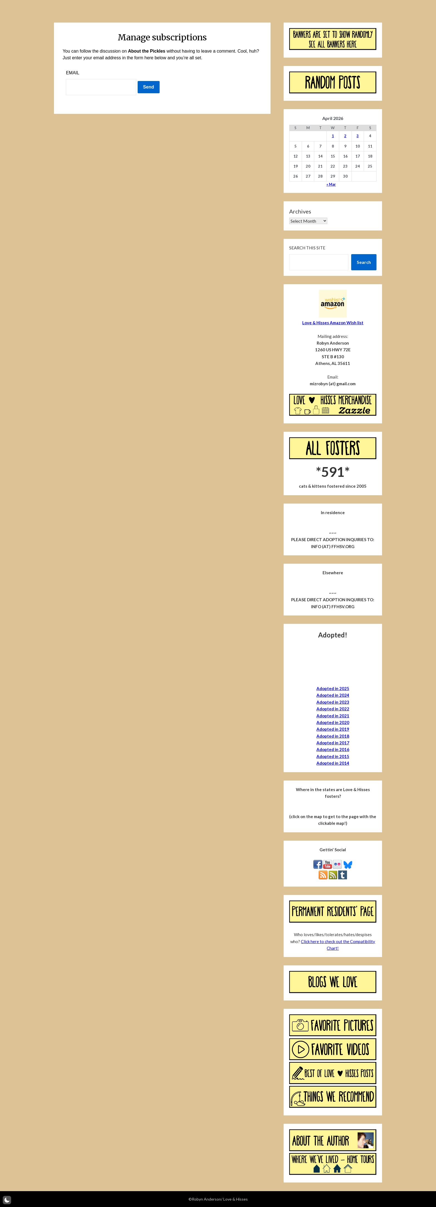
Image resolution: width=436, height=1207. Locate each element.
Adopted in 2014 (332, 763)
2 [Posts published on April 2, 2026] (345, 136)
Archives (300, 211)
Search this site (307, 247)
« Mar (331, 184)
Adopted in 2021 (332, 715)
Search (364, 262)
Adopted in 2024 (332, 695)
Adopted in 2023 (332, 702)
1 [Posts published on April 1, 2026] (333, 136)
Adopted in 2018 (332, 736)
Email (72, 72)
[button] (7, 1200)
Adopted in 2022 (332, 708)
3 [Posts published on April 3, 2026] (357, 136)
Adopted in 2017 (332, 742)
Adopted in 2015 (332, 756)
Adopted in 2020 (332, 722)
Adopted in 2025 (332, 688)
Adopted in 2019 (332, 729)
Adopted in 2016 (332, 749)
